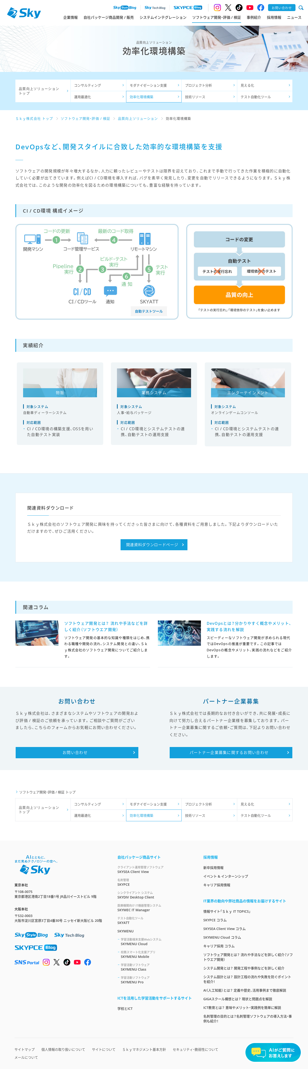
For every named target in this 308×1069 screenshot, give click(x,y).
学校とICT (125, 1008)
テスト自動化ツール (256, 97)
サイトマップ (24, 1049)
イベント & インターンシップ (225, 876)
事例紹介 (254, 17)
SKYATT (154, 920)
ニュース (294, 17)
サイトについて (104, 1049)
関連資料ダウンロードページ (152, 544)
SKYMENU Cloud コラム (222, 937)
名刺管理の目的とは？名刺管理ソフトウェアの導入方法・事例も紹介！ (247, 1018)
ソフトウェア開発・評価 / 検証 (216, 17)
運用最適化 (82, 97)
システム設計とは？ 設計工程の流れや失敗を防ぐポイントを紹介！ (247, 979)
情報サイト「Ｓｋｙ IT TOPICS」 (227, 911)
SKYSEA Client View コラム (224, 928)
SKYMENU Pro (156, 979)
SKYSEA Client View (154, 869)
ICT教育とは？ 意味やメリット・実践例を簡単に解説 (242, 1007)
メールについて (26, 1057)
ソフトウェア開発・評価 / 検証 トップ (47, 792)
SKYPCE (154, 882)
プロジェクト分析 (198, 85)
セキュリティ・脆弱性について (195, 1049)
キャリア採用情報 (216, 885)
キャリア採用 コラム (219, 946)
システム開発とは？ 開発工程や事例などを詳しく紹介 (243, 968)
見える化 (247, 85)
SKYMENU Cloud (156, 941)
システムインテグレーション (163, 17)
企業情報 (70, 17)
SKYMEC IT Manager (154, 907)
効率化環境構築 (141, 97)
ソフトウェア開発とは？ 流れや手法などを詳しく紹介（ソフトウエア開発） (248, 957)
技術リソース (195, 97)
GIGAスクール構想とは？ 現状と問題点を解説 (237, 999)
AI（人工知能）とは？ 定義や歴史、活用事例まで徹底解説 (244, 990)
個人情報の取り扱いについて (63, 1049)
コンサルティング (87, 85)
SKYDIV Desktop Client (154, 895)
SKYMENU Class (156, 967)
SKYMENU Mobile (156, 954)
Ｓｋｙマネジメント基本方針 (144, 1049)
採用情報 (274, 17)
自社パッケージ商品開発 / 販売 (108, 17)
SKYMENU (125, 931)
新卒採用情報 (213, 867)
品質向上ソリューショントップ (39, 90)
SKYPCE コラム (215, 920)
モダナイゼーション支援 (148, 85)
